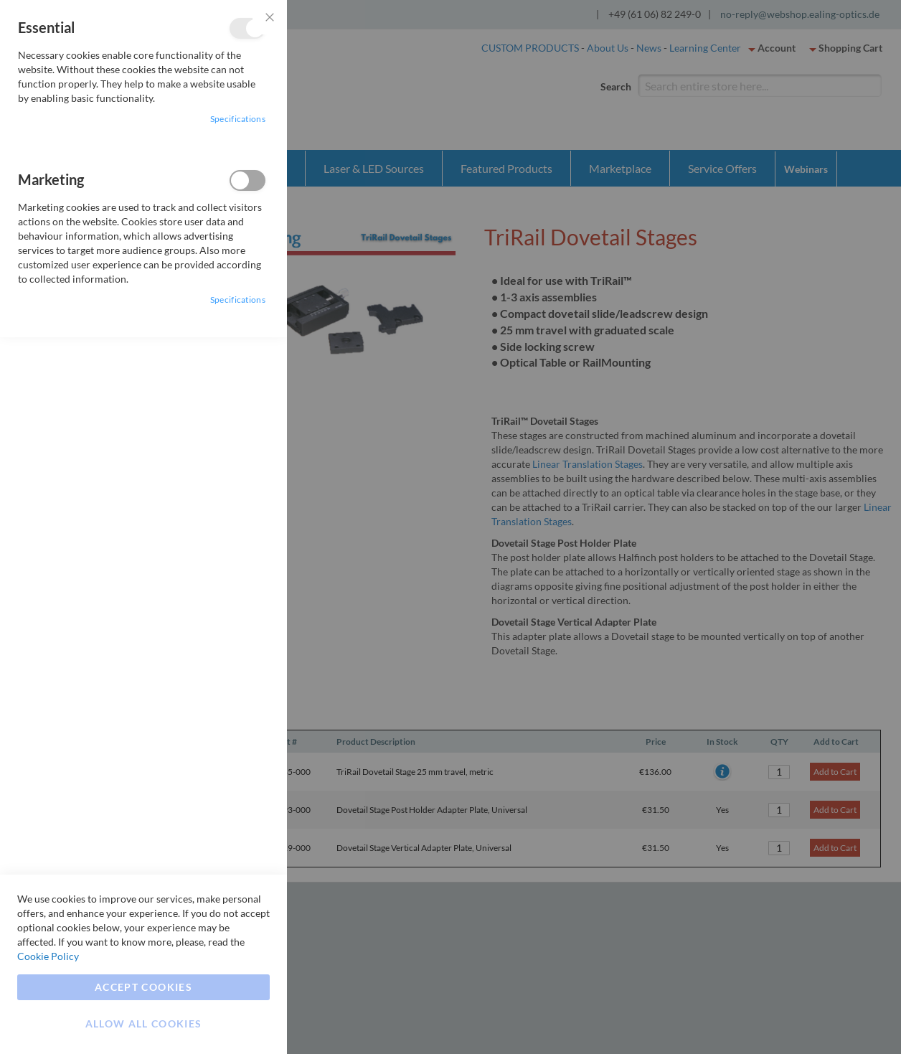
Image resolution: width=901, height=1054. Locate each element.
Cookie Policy (48, 956)
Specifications (237, 118)
